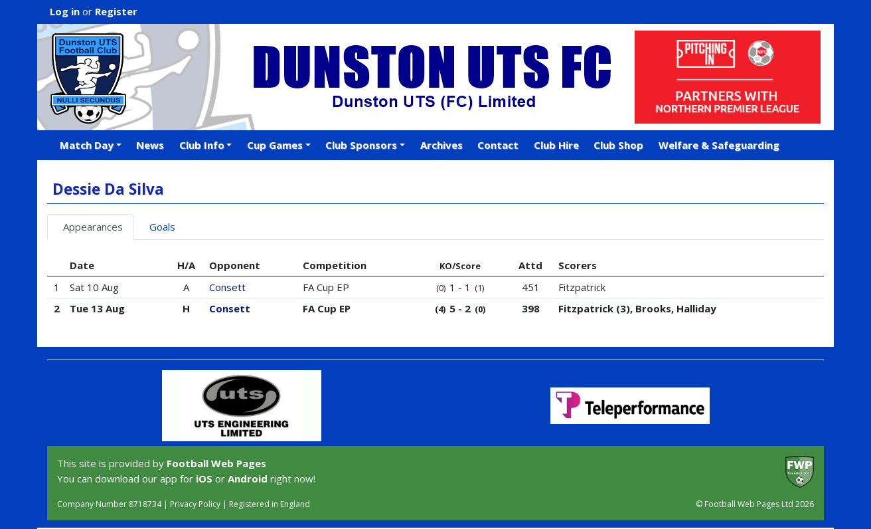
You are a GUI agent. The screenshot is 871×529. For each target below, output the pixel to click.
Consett (227, 287)
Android (248, 478)
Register (116, 11)
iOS (204, 478)
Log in (65, 11)
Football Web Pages (216, 463)
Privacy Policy (195, 504)
